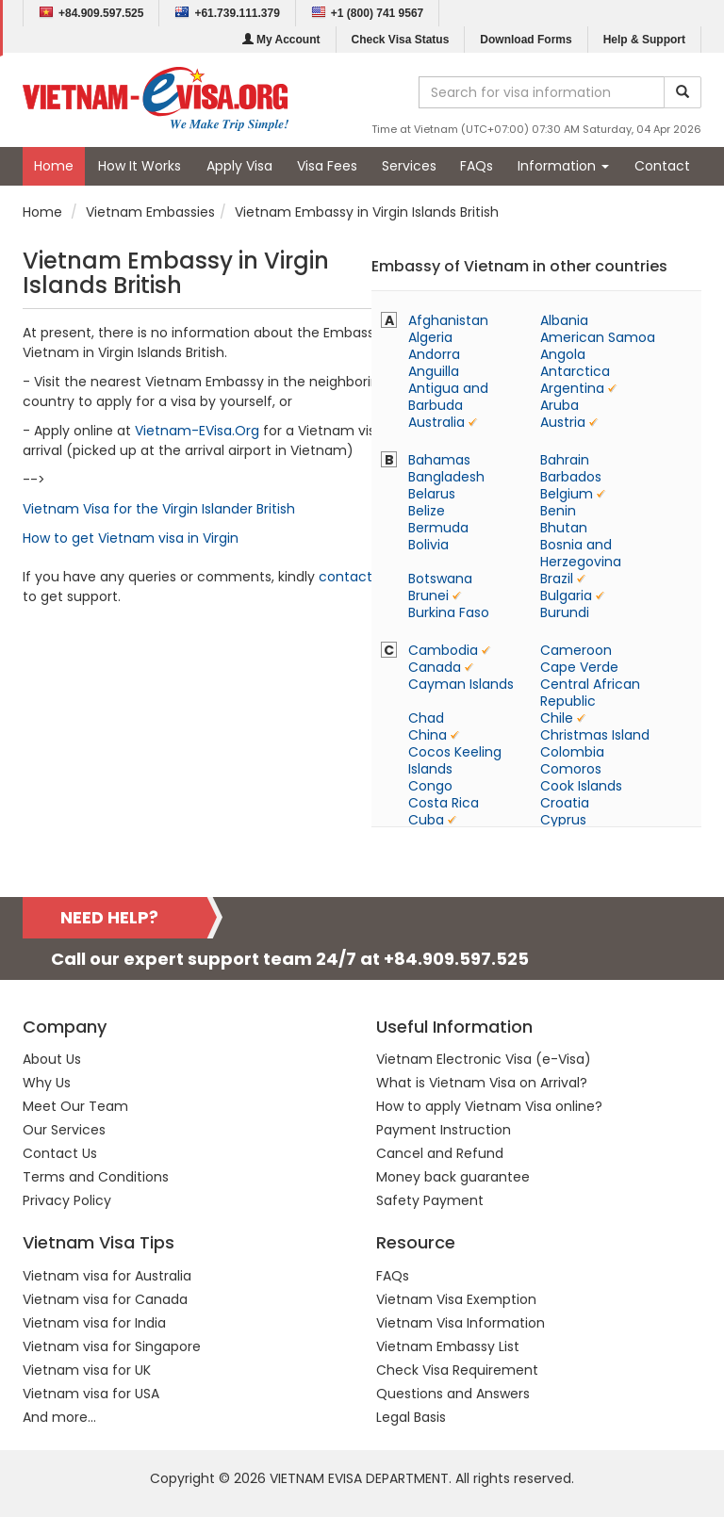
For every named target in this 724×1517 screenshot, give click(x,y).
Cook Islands (581, 785)
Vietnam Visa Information (460, 1322)
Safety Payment (430, 1200)
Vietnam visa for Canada (105, 1299)
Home (54, 165)
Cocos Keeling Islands (455, 760)
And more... (59, 1417)
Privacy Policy (67, 1200)
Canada (434, 667)
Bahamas (439, 459)
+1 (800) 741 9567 (367, 12)
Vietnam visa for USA (91, 1393)
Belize (426, 510)
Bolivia (428, 544)
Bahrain (564, 459)
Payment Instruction (443, 1129)
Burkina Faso (448, 612)
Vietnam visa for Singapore (112, 1346)
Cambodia (443, 650)
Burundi (564, 612)
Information (563, 165)
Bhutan (563, 527)
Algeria (430, 337)
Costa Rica (443, 802)
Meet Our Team (75, 1106)
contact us (355, 576)
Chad (426, 718)
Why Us (47, 1082)
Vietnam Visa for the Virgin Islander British (159, 508)
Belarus (431, 493)
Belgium (566, 493)
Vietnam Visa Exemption (456, 1299)
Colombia (572, 751)
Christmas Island (595, 735)
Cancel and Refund (439, 1153)
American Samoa (597, 337)
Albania (564, 320)
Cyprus (563, 819)
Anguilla (433, 371)
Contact (662, 165)
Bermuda (438, 527)
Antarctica (575, 371)
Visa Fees (327, 165)
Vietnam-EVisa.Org (197, 430)
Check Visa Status (401, 39)
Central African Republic (590, 692)
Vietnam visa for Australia (107, 1275)
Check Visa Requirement (457, 1370)
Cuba (426, 819)
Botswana (440, 578)
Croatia (564, 802)
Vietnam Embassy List (447, 1346)
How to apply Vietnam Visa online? (489, 1106)
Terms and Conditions (96, 1176)
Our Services (64, 1129)
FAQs (476, 165)
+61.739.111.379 (226, 12)
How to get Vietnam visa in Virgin (131, 538)
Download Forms (525, 39)
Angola (562, 354)
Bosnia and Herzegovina (580, 553)
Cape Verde (579, 667)
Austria (562, 422)
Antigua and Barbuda (448, 397)
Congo (430, 785)
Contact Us (60, 1153)
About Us (52, 1059)
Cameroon (576, 650)
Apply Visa (239, 165)
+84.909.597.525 (91, 12)
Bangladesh (446, 476)
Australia (436, 422)
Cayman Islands (461, 684)
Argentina (572, 388)
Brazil (556, 578)
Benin (558, 510)
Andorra (434, 354)
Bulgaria (566, 595)
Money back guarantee (453, 1176)
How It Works (139, 165)
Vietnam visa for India (94, 1322)
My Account (281, 39)
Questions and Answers (453, 1393)
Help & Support (644, 39)
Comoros (570, 768)
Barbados (570, 476)
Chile (556, 718)
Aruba (559, 405)
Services (409, 165)
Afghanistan (448, 320)
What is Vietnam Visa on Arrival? (481, 1082)
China (427, 735)
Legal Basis (411, 1417)
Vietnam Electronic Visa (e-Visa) (483, 1059)
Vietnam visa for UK (87, 1370)
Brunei (428, 595)
